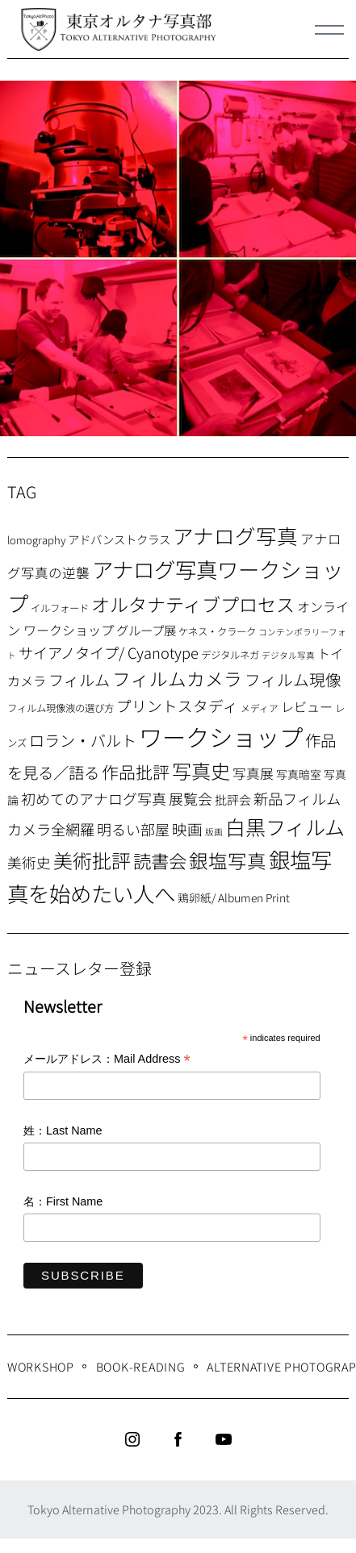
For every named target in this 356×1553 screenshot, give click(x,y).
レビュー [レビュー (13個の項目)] (307, 706)
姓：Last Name (63, 1130)
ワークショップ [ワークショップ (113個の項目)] (221, 736)
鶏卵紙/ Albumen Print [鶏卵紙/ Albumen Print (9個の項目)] (234, 897)
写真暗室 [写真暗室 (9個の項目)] (298, 774)
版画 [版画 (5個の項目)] (214, 832)
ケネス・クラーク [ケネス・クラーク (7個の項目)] (217, 631)
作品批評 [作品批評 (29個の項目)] (136, 772)
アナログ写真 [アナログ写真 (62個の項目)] (235, 535)
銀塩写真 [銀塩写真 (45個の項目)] (227, 860)
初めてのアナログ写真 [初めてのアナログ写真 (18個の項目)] (93, 798)
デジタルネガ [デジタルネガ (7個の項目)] (230, 654)
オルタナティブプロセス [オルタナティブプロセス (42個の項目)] (193, 604)
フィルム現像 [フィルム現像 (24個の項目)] (293, 679)
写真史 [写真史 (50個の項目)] (201, 770)
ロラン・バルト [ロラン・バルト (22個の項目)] (82, 740)
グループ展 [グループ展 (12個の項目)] (146, 630)
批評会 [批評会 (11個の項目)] (233, 799)
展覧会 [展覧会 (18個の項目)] (190, 798)
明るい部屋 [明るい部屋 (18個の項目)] (133, 828)
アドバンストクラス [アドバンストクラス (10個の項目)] (119, 539)
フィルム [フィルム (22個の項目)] (79, 679)
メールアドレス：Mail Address (107, 1060)
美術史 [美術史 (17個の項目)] (29, 862)
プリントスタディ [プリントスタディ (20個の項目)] (177, 705)
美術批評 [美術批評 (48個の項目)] (92, 860)
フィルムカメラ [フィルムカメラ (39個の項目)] (177, 678)
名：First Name (63, 1201)
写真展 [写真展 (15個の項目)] (253, 773)
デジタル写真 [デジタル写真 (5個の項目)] (288, 655)
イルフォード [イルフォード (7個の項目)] (60, 608)
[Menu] (329, 29)
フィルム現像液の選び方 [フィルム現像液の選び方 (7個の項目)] (60, 708)
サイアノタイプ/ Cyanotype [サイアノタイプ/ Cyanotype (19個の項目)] (109, 652)
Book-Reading (141, 1366)
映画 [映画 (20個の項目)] (187, 828)
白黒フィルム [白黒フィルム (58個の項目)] (285, 826)
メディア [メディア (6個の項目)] (260, 707)
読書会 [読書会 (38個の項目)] (159, 860)
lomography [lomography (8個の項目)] (36, 540)
